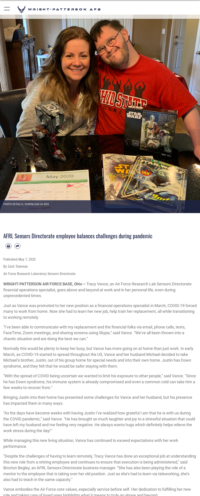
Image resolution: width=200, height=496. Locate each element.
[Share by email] (18, 246)
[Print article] (8, 246)
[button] (7, 9)
